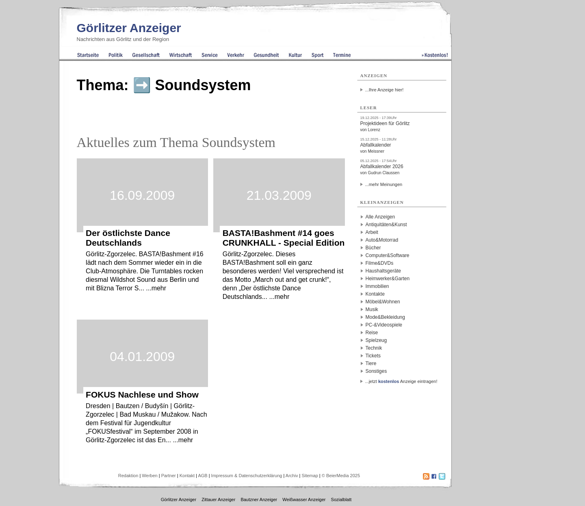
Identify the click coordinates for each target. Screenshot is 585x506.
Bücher (373, 248)
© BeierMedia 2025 (341, 475)
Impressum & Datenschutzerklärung (246, 475)
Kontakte (375, 294)
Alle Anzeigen (380, 217)
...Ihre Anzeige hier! (384, 90)
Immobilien (377, 286)
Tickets (373, 356)
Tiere (371, 363)
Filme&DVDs (380, 263)
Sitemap (309, 475)
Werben (149, 475)
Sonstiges (376, 371)
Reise (372, 333)
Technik (374, 348)
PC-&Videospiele (384, 325)
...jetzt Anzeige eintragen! (401, 381)
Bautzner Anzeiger (258, 499)
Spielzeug (376, 340)
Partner (168, 475)
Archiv (292, 475)
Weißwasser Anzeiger (303, 499)
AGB (202, 475)
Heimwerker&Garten (388, 279)
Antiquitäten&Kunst (386, 225)
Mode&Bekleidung (385, 317)
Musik (372, 309)
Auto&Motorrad (382, 240)
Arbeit (372, 232)
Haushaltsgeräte (383, 271)
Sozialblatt (341, 499)
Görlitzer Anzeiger (129, 28)
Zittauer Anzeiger (218, 499)
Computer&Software (388, 255)
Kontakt (187, 475)
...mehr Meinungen (384, 184)
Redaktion (128, 475)
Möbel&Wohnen (383, 302)
